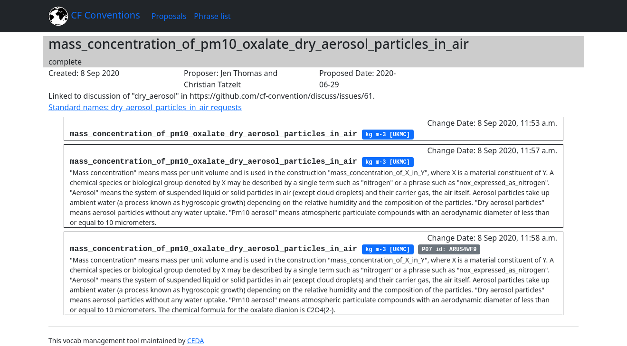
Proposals (169, 16)
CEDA (195, 340)
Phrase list (212, 16)
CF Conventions (94, 16)
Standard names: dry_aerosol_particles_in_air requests (145, 107)
